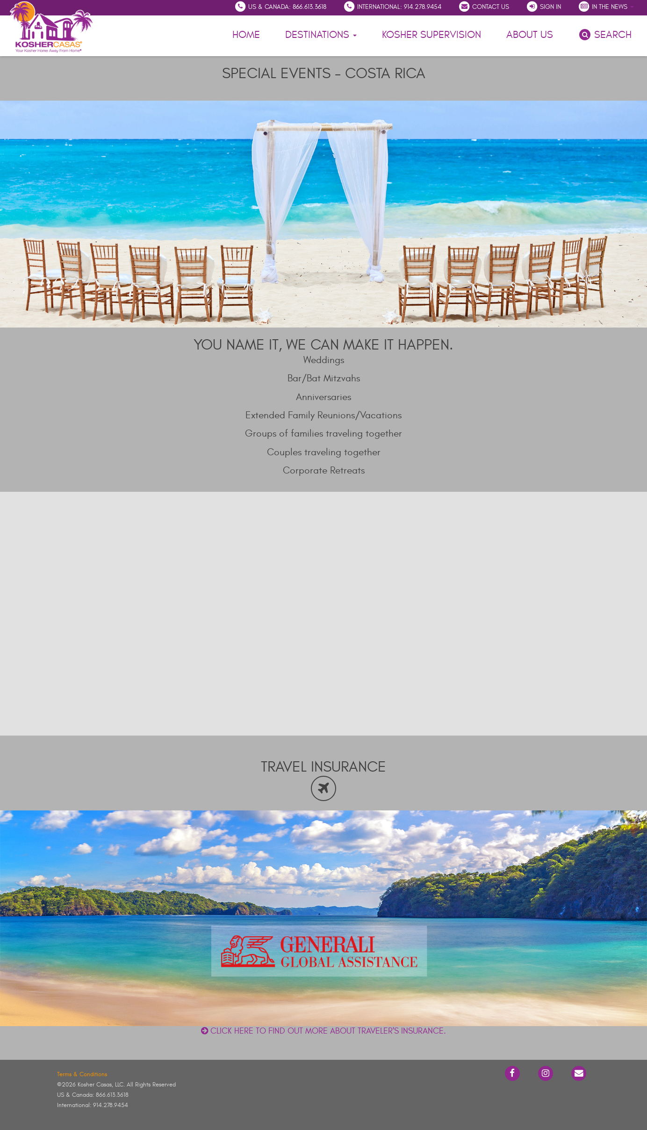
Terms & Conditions (82, 1074)
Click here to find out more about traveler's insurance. (323, 1031)
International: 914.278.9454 (392, 6)
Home (246, 35)
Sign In (543, 6)
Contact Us (483, 6)
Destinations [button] (321, 35)
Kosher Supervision (431, 35)
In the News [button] (606, 6)
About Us (531, 33)
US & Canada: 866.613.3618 (280, 6)
